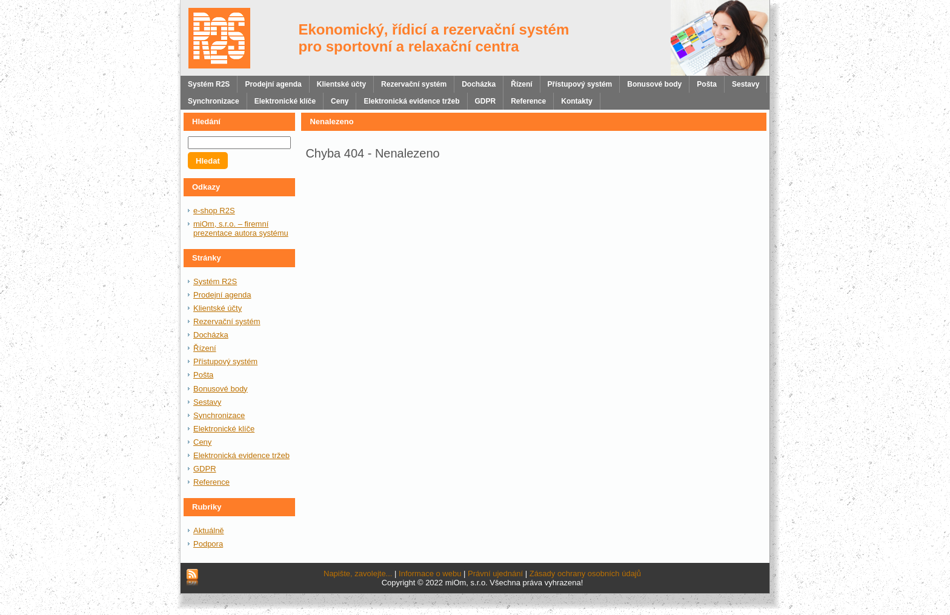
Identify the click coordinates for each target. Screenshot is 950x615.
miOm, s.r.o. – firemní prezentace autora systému (240, 228)
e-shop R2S (214, 210)
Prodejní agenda (222, 294)
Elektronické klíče (223, 428)
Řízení (204, 348)
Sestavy (207, 402)
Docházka (210, 334)
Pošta (203, 374)
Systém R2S (215, 281)
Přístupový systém (225, 361)
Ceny (202, 442)
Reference (211, 482)
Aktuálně (208, 530)
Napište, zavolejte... (358, 573)
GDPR (204, 468)
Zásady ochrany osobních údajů (585, 573)
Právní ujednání (495, 573)
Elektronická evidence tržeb (241, 455)
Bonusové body (220, 388)
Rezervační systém (227, 321)
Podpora (208, 543)
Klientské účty (217, 308)
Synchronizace (219, 415)
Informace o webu (430, 573)
